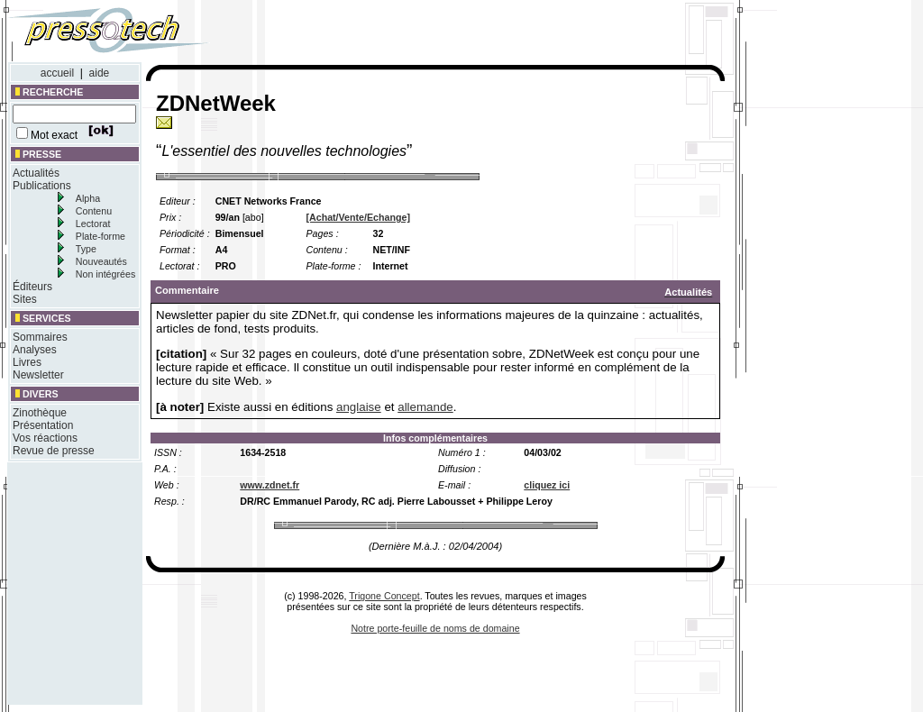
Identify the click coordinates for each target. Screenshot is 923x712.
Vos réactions (45, 438)
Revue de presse (54, 450)
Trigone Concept (384, 595)
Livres (27, 362)
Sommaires (40, 337)
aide (99, 73)
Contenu (94, 210)
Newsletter (38, 375)
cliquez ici (547, 484)
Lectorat (93, 223)
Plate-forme (100, 236)
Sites (25, 299)
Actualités (36, 173)
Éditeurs (32, 286)
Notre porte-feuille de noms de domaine (435, 628)
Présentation (43, 425)
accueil (57, 73)
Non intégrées (105, 274)
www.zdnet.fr (269, 484)
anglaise (358, 407)
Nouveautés (101, 261)
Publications (42, 185)
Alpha (88, 198)
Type (86, 248)
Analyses (35, 349)
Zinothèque (40, 412)
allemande (425, 407)
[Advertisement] (485, 34)
